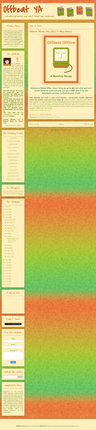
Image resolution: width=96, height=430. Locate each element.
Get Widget (21, 194)
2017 (6, 270)
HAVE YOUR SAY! (45, 115)
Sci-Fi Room (13, 150)
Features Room (13, 170)
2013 (6, 281)
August (9, 230)
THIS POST (17, 106)
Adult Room (13, 166)
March (9, 251)
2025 (6, 209)
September (10, 228)
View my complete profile (13, 125)
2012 (6, 284)
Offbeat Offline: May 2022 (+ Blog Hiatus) (50, 31)
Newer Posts (34, 124)
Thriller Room (13, 160)
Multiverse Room (13, 157)
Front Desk (13, 138)
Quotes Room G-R (13, 176)
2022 (6, 217)
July (8, 233)
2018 (6, 268)
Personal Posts (55, 117)
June (8, 236)
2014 (6, 279)
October (9, 225)
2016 (6, 273)
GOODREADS (7, 114)
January (9, 256)
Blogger (77, 426)
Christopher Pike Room (13, 141)
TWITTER (16, 114)
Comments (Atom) (65, 130)
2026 (6, 206)
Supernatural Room (13, 147)
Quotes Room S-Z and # (13, 179)
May (8, 245)
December (10, 220)
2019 (6, 265)
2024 (6, 212)
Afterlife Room (13, 144)
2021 (6, 259)
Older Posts (88, 124)
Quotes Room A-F (13, 173)
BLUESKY (6, 116)
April (8, 248)
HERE (4, 123)
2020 (6, 262)
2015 (6, 276)
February (9, 253)
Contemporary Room (13, 154)
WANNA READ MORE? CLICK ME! (39, 110)
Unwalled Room (13, 163)
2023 (6, 214)
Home (61, 124)
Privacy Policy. (13, 46)
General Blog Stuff (43, 117)
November (10, 222)
